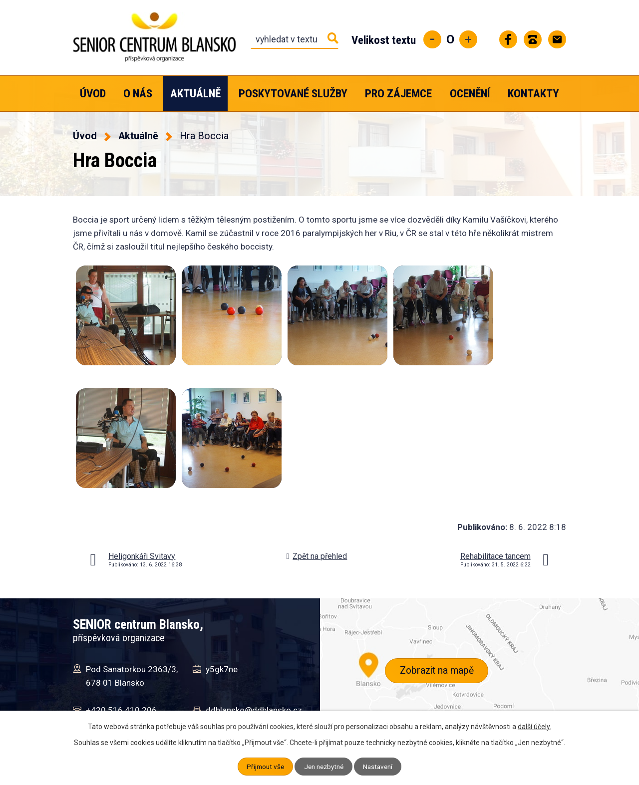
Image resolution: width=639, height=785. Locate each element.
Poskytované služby (293, 93)
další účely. (534, 727)
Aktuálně (195, 93)
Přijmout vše (263, 767)
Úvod (93, 93)
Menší (432, 39)
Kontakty (533, 93)
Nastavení (380, 767)
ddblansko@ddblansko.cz (254, 710)
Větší (468, 39)
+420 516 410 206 (121, 710)
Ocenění (470, 93)
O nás (137, 93)
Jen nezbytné (323, 767)
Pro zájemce (398, 93)
